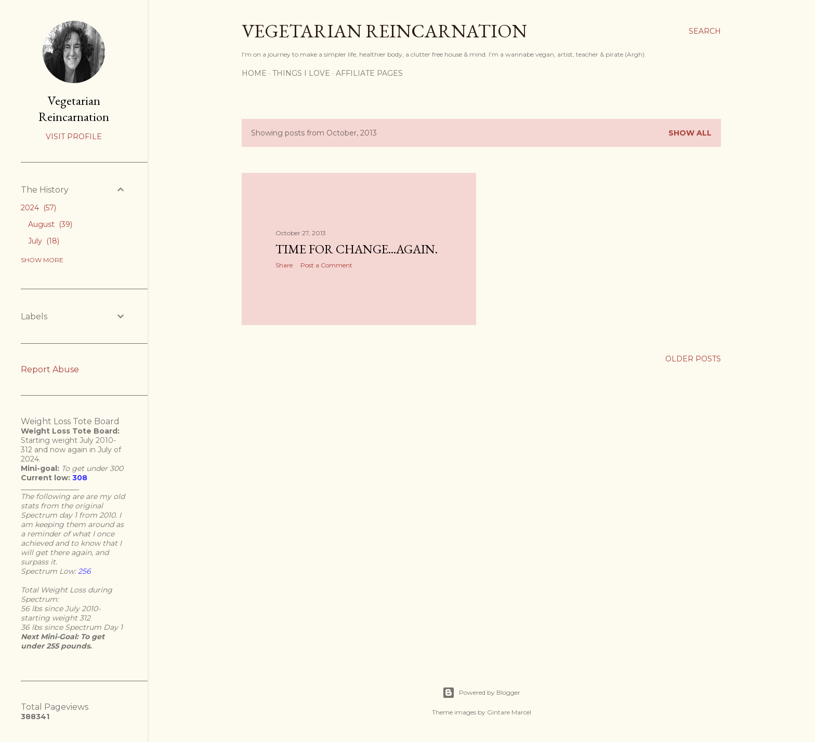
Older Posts (693, 358)
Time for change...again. (356, 249)
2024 (38, 207)
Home (254, 73)
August (50, 224)
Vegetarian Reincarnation (384, 31)
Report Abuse (50, 369)
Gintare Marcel (509, 712)
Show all (690, 133)
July (43, 241)
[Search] (705, 31)
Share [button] (284, 265)
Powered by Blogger (481, 692)
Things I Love (301, 73)
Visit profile (74, 136)
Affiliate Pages (369, 73)
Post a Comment (326, 265)
